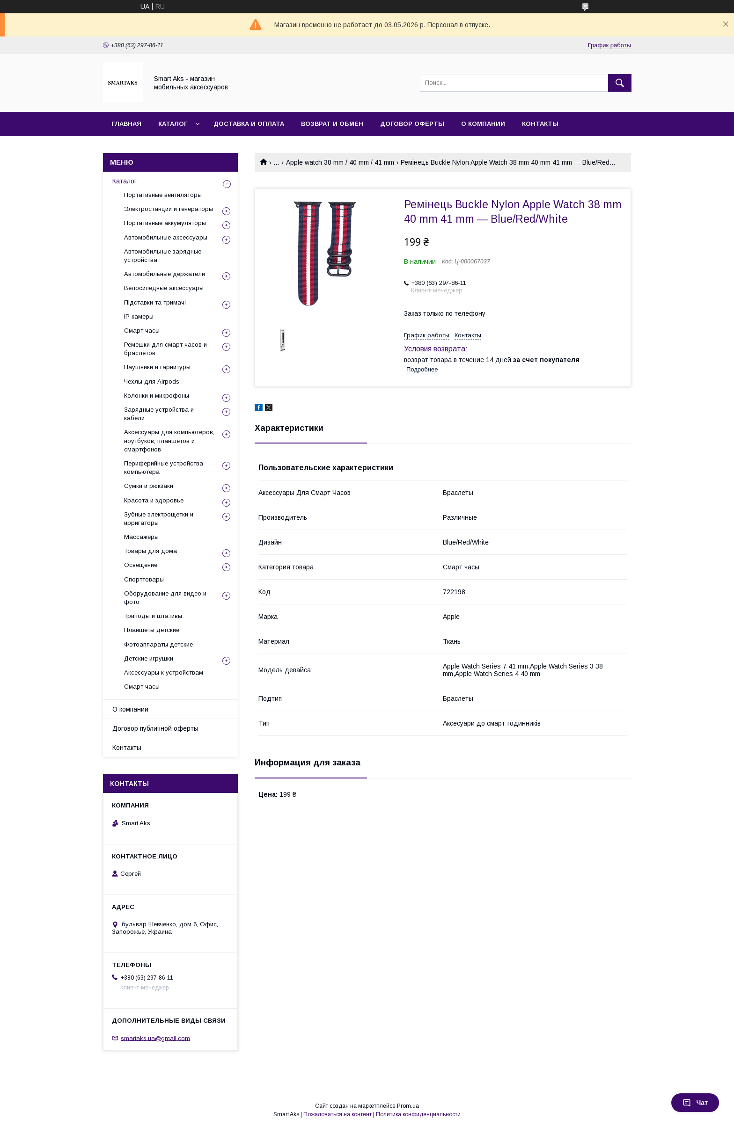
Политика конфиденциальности (418, 1114)
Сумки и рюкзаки (148, 485)
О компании (483, 123)
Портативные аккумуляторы (165, 222)
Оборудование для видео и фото (165, 597)
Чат (695, 1102)
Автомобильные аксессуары (165, 237)
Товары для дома (150, 550)
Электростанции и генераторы (168, 208)
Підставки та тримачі (155, 302)
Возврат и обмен (332, 123)
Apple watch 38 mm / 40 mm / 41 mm (340, 162)
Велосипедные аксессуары (164, 287)
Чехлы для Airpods (151, 381)
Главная (126, 123)
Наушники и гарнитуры (157, 367)
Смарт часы (142, 330)
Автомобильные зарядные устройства (162, 255)
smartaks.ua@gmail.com (155, 1037)
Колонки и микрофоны (156, 395)
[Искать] (619, 83)
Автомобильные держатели (164, 273)
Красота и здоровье (154, 500)
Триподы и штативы (153, 615)
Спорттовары (144, 579)
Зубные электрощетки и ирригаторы (158, 518)
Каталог (172, 123)
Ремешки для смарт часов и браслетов (165, 348)
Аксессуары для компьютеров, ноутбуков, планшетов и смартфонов (169, 440)
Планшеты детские (151, 629)
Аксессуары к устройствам (163, 672)
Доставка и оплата (248, 123)
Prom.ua (408, 1106)
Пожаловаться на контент (337, 1114)
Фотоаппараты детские (158, 644)
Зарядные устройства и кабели (159, 414)
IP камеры (139, 316)
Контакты (540, 123)
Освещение (140, 564)
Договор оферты (412, 123)
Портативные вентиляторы (163, 194)
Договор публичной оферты (155, 728)
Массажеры (141, 536)
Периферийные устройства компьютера (163, 467)
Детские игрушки (148, 658)
